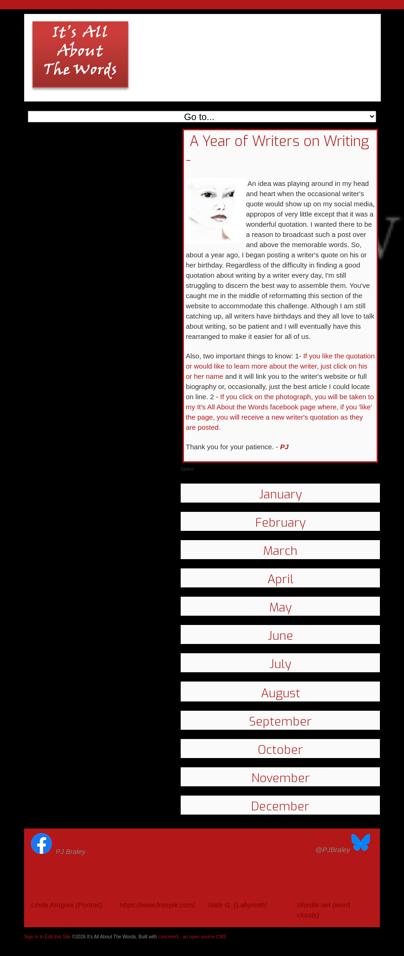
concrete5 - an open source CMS (192, 936)
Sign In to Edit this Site (47, 936)
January (280, 494)
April (280, 579)
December (280, 806)
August (280, 693)
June (280, 636)
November (280, 778)
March (280, 551)
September (280, 722)
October (280, 750)
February (280, 523)
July (280, 664)
